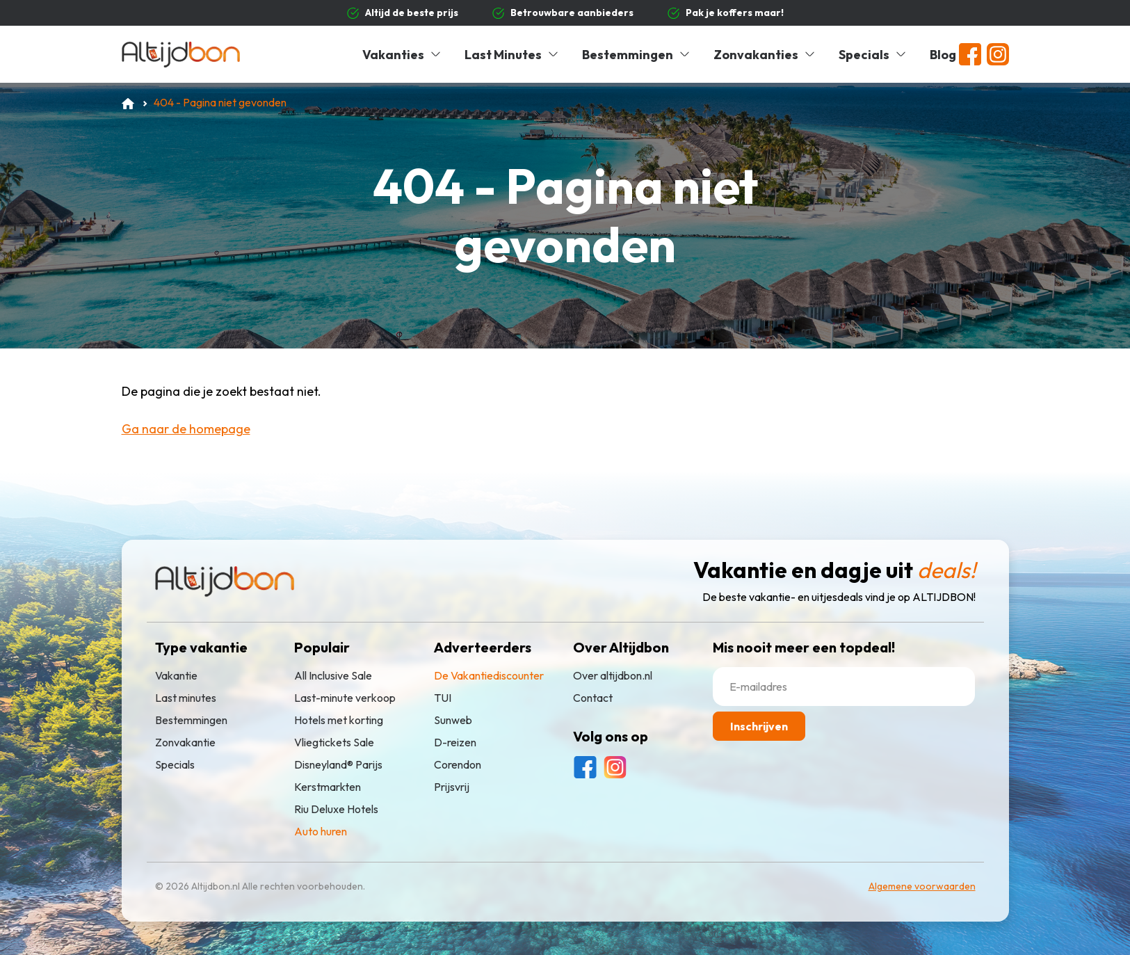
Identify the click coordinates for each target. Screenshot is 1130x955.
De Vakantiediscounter (489, 675)
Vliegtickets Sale (334, 742)
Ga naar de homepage (186, 429)
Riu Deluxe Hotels (336, 809)
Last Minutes (512, 55)
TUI (442, 698)
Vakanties (402, 55)
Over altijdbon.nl (612, 675)
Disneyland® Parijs (338, 764)
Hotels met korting (338, 720)
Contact (593, 698)
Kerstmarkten (327, 787)
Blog (943, 55)
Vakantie (176, 675)
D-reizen (455, 742)
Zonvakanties (764, 55)
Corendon (457, 764)
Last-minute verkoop (345, 698)
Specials (873, 55)
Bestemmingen (636, 55)
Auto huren (320, 831)
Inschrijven (759, 726)
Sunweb (453, 720)
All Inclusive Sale (333, 675)
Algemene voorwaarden (922, 886)
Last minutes (185, 698)
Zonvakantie (185, 742)
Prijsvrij (451, 787)
